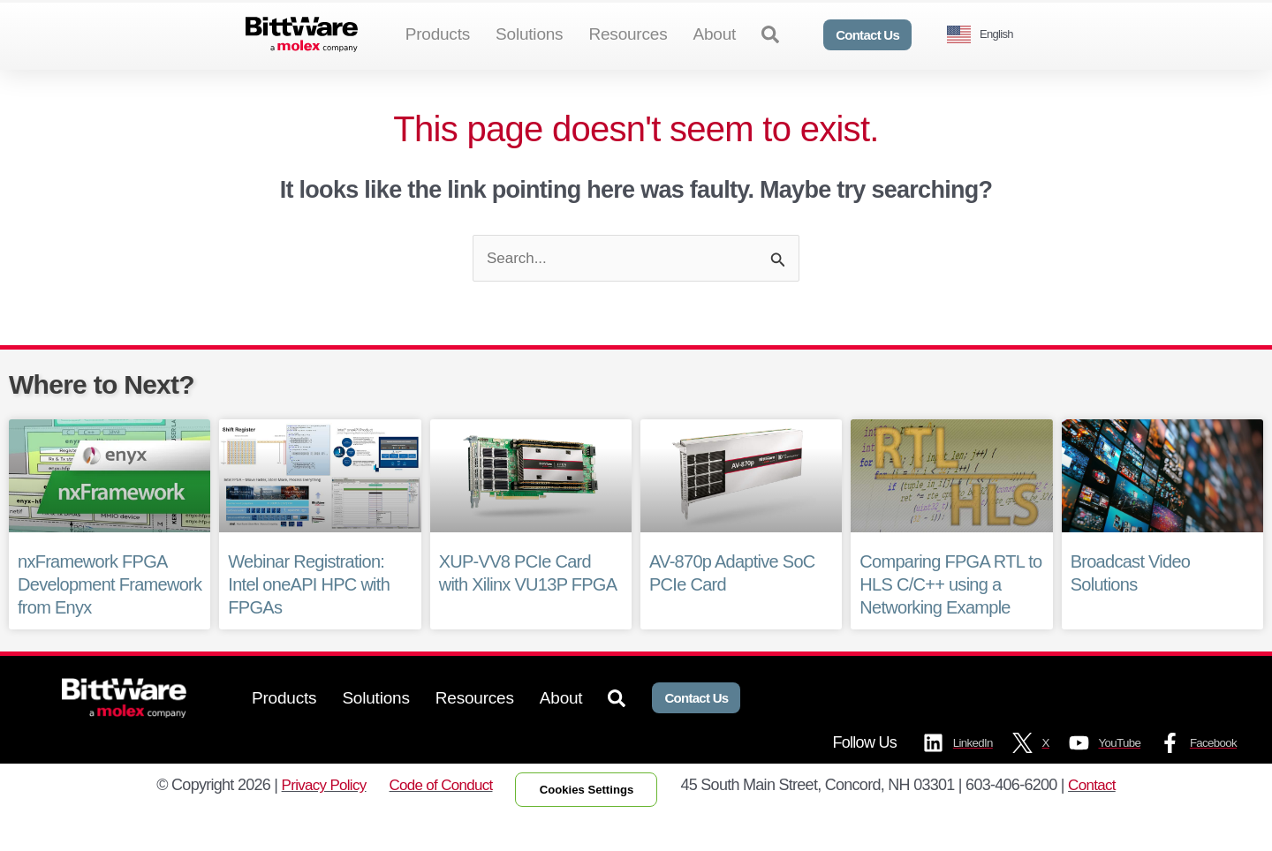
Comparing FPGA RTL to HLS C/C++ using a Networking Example (950, 615)
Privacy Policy (313, 818)
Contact (1104, 818)
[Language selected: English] (986, 35)
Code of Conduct (435, 818)
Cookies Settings (591, 823)
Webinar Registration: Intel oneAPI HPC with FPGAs (309, 615)
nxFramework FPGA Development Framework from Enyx (109, 615)
